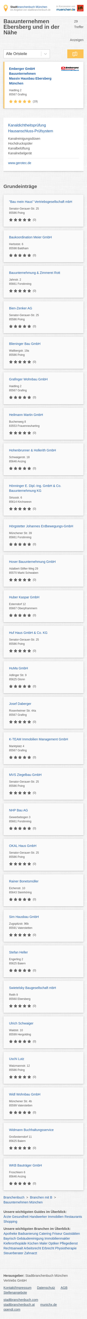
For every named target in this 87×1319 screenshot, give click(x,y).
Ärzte (7, 1217)
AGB (64, 1288)
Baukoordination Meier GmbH (30, 237)
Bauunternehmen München (23, 1202)
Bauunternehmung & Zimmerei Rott (34, 273)
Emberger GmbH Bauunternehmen (34, 76)
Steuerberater (13, 1253)
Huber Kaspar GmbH (24, 597)
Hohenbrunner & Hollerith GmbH (32, 450)
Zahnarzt (30, 1253)
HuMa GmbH (18, 668)
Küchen (33, 1243)
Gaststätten (71, 1233)
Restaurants (73, 1217)
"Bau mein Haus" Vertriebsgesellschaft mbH (40, 202)
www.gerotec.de (19, 163)
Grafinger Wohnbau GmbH (28, 379)
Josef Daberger (20, 704)
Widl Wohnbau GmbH (24, 1094)
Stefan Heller (18, 952)
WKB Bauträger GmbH (25, 1165)
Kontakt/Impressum (17, 1288)
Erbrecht (48, 1248)
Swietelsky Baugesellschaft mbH (32, 988)
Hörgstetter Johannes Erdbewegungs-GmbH (41, 526)
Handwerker (38, 1217)
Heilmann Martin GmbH (26, 415)
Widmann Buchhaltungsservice (31, 1130)
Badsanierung (28, 1233)
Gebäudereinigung (30, 1238)
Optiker (53, 1243)
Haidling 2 (34, 93)
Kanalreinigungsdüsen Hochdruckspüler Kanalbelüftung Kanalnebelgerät (24, 146)
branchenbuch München (28, 7)
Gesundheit (20, 1217)
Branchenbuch (13, 1197)
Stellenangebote (15, 1292)
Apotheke (10, 1233)
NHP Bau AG (18, 810)
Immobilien (56, 1217)
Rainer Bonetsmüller (24, 881)
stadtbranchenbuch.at (19, 1304)
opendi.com (11, 1309)
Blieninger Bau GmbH (24, 344)
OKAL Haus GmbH (22, 846)
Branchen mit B (41, 1197)
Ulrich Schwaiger (21, 1023)
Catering (45, 1233)
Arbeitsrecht (32, 1248)
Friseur (57, 1233)
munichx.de (48, 1304)
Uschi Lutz (16, 1059)
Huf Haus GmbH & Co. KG (28, 633)
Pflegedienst (69, 1243)
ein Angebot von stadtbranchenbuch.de (30, 10)
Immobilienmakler (57, 1238)
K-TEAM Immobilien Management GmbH (38, 739)
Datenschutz (46, 1288)
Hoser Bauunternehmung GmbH (32, 562)
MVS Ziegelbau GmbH (25, 775)
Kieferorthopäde (15, 1243)
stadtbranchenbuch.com (20, 1300)
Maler (43, 1243)
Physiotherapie (66, 1248)
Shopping (10, 1221)
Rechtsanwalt (13, 1248)
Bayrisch (9, 1238)
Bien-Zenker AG (20, 308)
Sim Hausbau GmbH (24, 917)
